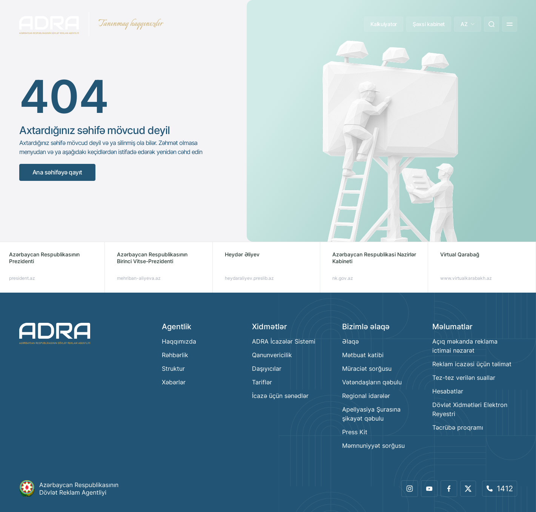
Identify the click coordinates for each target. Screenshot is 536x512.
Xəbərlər (174, 382)
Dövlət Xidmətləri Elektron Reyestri (469, 409)
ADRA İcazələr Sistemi (283, 341)
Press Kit (354, 432)
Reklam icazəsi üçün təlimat (471, 364)
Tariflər (262, 382)
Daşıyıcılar (266, 368)
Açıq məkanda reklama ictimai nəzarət (465, 346)
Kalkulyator (383, 24)
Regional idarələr (366, 395)
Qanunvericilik (272, 355)
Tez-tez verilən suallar (463, 377)
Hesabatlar (447, 391)
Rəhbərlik (175, 355)
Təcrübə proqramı (457, 427)
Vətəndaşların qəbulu (372, 382)
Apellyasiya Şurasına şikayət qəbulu (371, 414)
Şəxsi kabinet (429, 24)
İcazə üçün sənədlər (280, 395)
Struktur (173, 368)
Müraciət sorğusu (367, 368)
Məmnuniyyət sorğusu (373, 445)
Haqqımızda (179, 341)
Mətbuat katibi (363, 355)
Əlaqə (350, 341)
